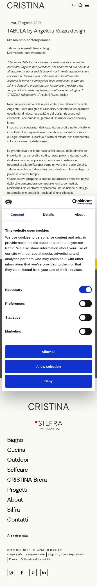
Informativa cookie (35, 554)
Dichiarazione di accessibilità (35, 559)
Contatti (17, 519)
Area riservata (17, 535)
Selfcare (17, 469)
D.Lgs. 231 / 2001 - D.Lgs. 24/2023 (66, 554)
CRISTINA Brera (27, 479)
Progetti (17, 489)
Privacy (13, 559)
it (72, 5)
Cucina (16, 449)
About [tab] (80, 214)
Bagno (15, 440)
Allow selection (48, 366)
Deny (48, 381)
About (15, 499)
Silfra (13, 509)
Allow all (48, 352)
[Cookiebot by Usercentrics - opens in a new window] (72, 202)
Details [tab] (48, 214)
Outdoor (18, 459)
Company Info (14, 554)
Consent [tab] (17, 214)
